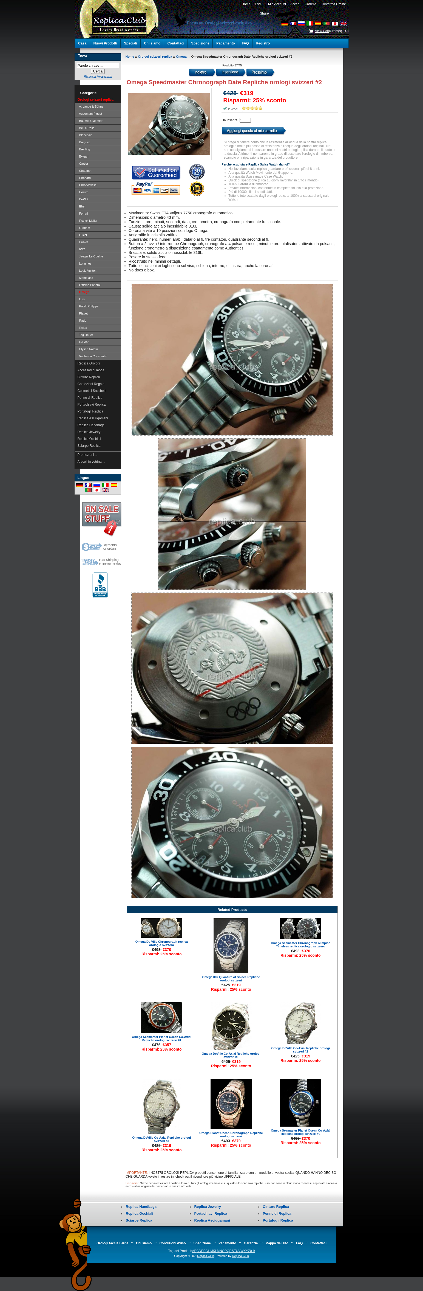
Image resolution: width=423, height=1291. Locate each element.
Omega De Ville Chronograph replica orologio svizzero (161, 943)
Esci (258, 4)
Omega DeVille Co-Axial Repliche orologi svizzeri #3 (161, 1139)
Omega (181, 56)
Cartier (83, 163)
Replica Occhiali (89, 439)
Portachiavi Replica (92, 404)
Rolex (82, 327)
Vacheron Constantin (92, 356)
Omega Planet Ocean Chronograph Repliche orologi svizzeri (231, 1134)
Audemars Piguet (90, 113)
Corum (83, 192)
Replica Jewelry (89, 432)
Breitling (84, 149)
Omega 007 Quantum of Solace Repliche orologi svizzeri (231, 978)
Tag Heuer (85, 334)
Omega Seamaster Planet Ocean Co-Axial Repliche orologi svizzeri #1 (161, 1038)
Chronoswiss (87, 185)
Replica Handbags (91, 425)
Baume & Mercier (90, 120)
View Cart (322, 31)
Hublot (83, 242)
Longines (85, 263)
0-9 (252, 1251)
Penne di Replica (90, 398)
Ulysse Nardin (88, 349)
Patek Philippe (88, 306)
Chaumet (85, 170)
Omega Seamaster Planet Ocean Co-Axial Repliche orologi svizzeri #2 (300, 1132)
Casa (82, 43)
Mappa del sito (276, 1243)
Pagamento (225, 43)
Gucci (82, 235)
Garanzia (251, 1243)
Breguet (84, 142)
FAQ (245, 43)
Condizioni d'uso (172, 1243)
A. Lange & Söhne (91, 106)
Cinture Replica (89, 377)
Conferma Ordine (333, 4)
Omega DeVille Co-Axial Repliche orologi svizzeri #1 (231, 1055)
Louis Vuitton (87, 270)
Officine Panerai (89, 285)
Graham (84, 227)
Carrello (310, 4)
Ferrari (83, 213)
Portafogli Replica (90, 411)
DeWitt (83, 199)
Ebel (81, 206)
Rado (82, 320)
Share (264, 13)
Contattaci (176, 43)
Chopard (84, 177)
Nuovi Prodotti (105, 43)
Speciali (130, 43)
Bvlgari (83, 156)
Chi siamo (152, 43)
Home (246, 4)
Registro (263, 43)
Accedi (295, 4)
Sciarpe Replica (89, 446)
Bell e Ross (86, 128)
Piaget (83, 313)
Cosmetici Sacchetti (92, 391)
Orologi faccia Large (112, 1243)
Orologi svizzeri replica (155, 56)
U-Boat (83, 342)
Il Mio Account (276, 4)
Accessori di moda (91, 370)
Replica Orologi (89, 363)
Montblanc (85, 277)
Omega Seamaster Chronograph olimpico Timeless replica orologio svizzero (300, 944)
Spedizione (200, 43)
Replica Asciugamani (93, 418)
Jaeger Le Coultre (90, 256)
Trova (82, 56)
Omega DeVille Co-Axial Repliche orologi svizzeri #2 (300, 1049)
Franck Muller (88, 220)
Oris (81, 299)
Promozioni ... (88, 455)
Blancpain (85, 135)
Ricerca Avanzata (98, 76)
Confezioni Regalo (91, 384)
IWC (81, 249)
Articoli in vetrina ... (91, 462)
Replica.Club (205, 1256)
